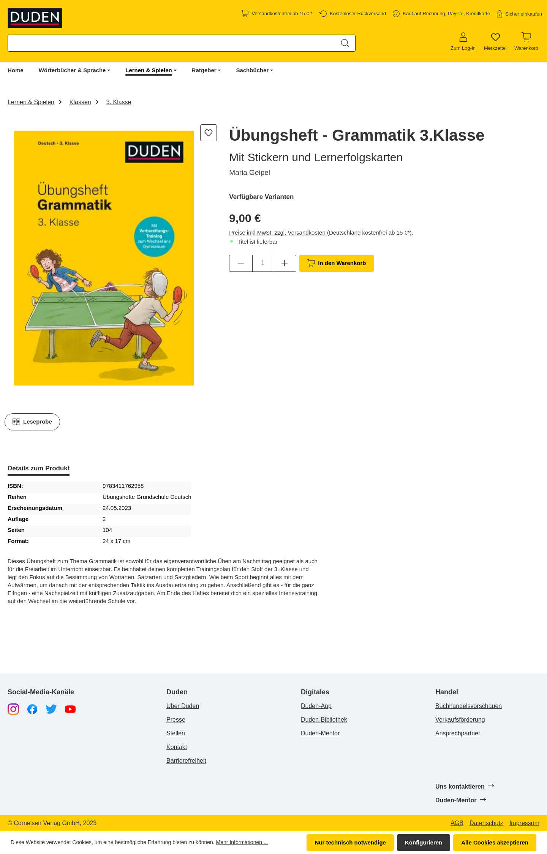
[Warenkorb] (526, 42)
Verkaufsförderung (460, 719)
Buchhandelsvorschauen (468, 706)
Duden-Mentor (320, 733)
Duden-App (316, 706)
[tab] (39, 469)
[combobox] (171, 43)
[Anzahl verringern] (241, 263)
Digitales (315, 692)
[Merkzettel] (495, 42)
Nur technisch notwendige (350, 842)
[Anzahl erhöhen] (284, 263)
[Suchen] (345, 43)
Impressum (524, 823)
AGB (457, 823)
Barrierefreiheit (186, 760)
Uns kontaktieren (464, 786)
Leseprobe (32, 421)
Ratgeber (204, 70)
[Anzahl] (262, 263)
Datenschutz (486, 823)
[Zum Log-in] (463, 42)
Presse (175, 719)
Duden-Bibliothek (324, 719)
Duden (177, 692)
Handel (446, 692)
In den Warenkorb (336, 263)
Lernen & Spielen (148, 70)
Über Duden (182, 706)
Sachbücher (252, 70)
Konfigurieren (423, 842)
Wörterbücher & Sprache (72, 70)
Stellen (175, 733)
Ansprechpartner (457, 733)
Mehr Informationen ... (242, 842)
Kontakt (176, 747)
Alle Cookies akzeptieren (494, 842)
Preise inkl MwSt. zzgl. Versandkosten (278, 232)
